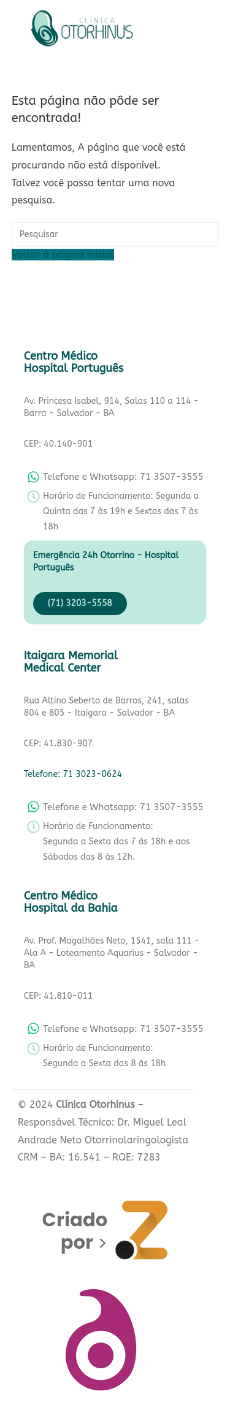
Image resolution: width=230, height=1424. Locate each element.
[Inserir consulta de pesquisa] (115, 234)
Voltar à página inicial (63, 254)
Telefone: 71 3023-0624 (73, 774)
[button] (178, 31)
